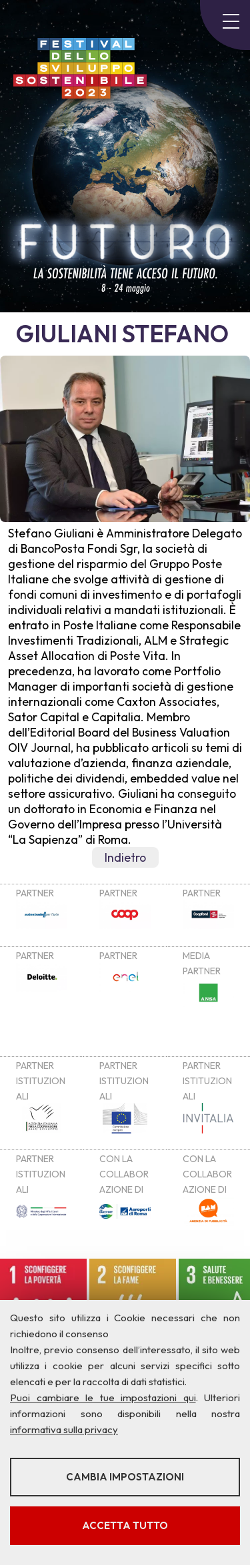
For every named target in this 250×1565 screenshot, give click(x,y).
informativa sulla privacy (64, 1429)
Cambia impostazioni (125, 1476)
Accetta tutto (125, 1525)
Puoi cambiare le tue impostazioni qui (103, 1397)
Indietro (125, 857)
